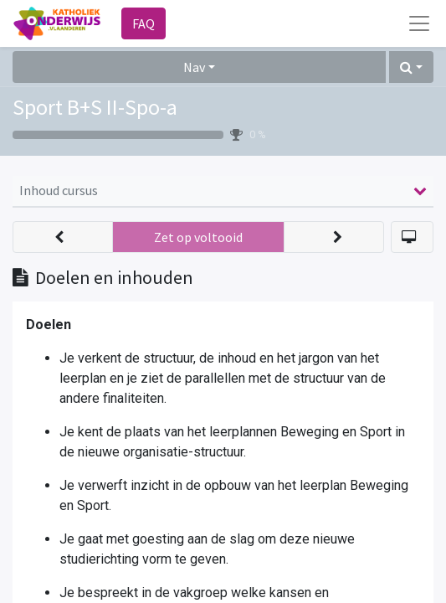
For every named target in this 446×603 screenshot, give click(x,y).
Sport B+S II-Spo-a (95, 107)
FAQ (143, 23)
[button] (411, 67)
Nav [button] (194, 67)
